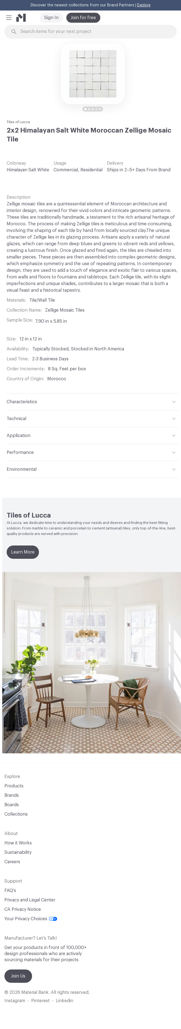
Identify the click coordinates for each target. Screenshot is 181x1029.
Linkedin (64, 1001)
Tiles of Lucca (18, 122)
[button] (8, 17)
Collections (16, 814)
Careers (12, 862)
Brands (11, 795)
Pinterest (40, 1001)
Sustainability (18, 852)
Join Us (18, 976)
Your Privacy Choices (30, 919)
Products (13, 786)
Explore (144, 5)
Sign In (51, 17)
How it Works (18, 843)
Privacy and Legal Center (29, 900)
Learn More (23, 552)
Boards (11, 805)
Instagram (14, 1001)
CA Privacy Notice (22, 909)
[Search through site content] (93, 32)
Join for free (83, 17)
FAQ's (10, 890)
